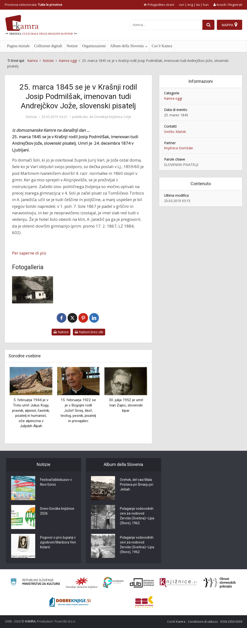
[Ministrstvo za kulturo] (35, 582)
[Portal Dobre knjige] (69, 602)
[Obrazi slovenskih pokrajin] (219, 583)
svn (181, 4)
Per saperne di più (29, 253)
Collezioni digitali (48, 46)
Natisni (61, 332)
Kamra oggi (173, 98)
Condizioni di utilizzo (203, 621)
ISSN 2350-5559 (231, 621)
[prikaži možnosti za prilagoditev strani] (159, 4)
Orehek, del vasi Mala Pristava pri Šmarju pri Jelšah (136, 484)
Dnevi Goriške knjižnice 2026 (57, 511)
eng (190, 4)
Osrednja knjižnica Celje (112, 117)
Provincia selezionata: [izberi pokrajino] (33, 4)
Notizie (72, 46)
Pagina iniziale (18, 46)
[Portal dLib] (142, 583)
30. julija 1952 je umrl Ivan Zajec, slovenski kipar (126, 405)
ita (198, 4)
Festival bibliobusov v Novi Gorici (56, 482)
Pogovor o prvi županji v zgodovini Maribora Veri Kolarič (58, 542)
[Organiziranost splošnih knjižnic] (82, 583)
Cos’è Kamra (162, 46)
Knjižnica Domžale (178, 148)
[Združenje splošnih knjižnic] (144, 602)
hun (206, 4)
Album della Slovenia (127, 46)
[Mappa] (229, 25)
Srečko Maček (175, 131)
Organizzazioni (94, 46)
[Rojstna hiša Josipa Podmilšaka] (32, 289)
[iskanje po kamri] (166, 25)
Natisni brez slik (89, 332)
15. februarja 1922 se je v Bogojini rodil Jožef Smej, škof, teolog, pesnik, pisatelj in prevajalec (78, 410)
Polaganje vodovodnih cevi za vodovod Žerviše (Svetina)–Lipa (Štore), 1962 (137, 516)
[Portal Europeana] (113, 582)
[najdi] (208, 25)
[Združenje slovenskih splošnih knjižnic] (178, 583)
